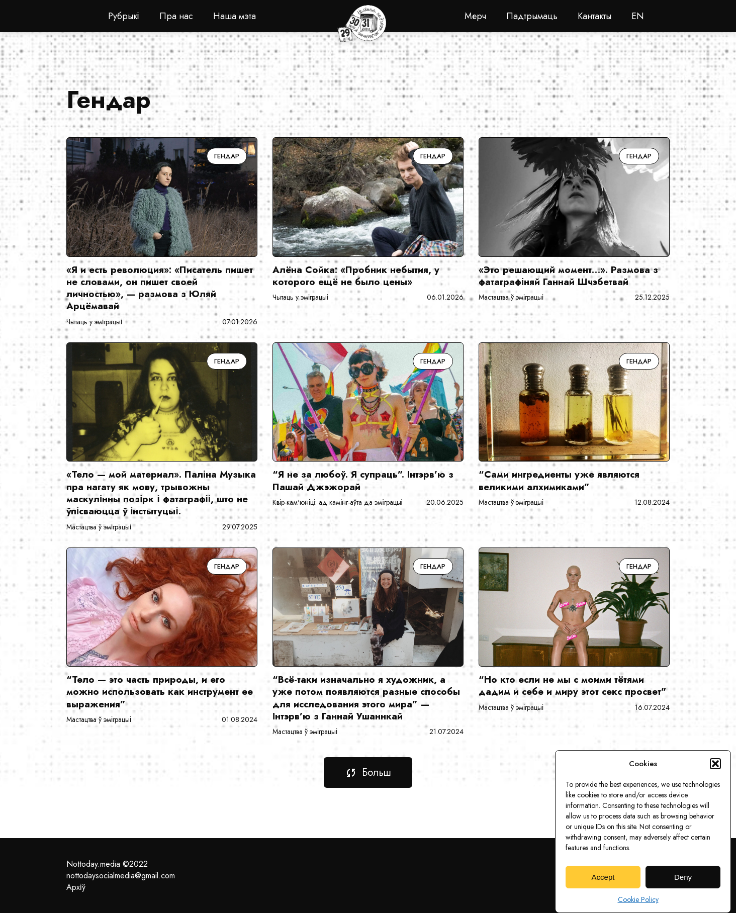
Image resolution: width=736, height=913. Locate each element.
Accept (603, 884)
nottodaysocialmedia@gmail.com (120, 875)
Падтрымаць (532, 16)
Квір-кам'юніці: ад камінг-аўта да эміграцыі (337, 502)
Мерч (475, 16)
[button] (715, 771)
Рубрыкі (123, 16)
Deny (683, 884)
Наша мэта (234, 16)
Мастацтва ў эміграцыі (511, 297)
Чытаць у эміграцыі (94, 322)
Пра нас (176, 16)
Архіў (75, 887)
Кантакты (594, 16)
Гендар (226, 156)
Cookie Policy (638, 907)
